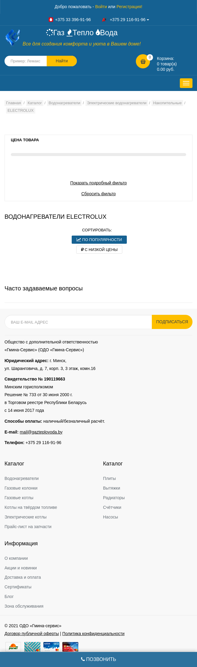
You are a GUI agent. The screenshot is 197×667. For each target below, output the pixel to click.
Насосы (110, 517)
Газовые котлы (19, 497)
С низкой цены (99, 249)
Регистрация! (129, 6)
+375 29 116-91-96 (43, 442)
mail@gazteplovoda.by (41, 432)
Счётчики (112, 507)
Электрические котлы (26, 517)
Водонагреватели (22, 478)
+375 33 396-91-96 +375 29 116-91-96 (98, 20)
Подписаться (172, 321)
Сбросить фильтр (98, 193)
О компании (16, 558)
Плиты (109, 478)
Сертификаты (18, 586)
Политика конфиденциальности (93, 633)
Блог (9, 596)
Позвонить (98, 659)
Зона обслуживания (24, 606)
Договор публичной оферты (32, 633)
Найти (62, 60)
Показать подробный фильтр (98, 182)
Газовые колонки (21, 488)
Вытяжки (111, 488)
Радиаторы (114, 497)
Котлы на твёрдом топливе (31, 507)
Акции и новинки (21, 567)
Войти (101, 6)
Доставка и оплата (23, 577)
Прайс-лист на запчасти (28, 526)
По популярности (99, 239)
